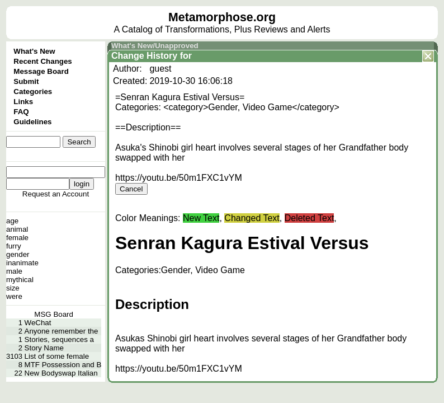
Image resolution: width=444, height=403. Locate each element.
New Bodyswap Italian (61, 373)
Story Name (44, 348)
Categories (32, 91)
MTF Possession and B (63, 364)
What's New (34, 51)
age (12, 221)
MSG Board (53, 314)
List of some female (57, 356)
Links (23, 101)
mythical (20, 279)
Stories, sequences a (59, 339)
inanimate (22, 263)
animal (17, 229)
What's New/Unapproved (155, 45)
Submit (26, 81)
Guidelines (32, 122)
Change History (144, 55)
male (14, 271)
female (17, 237)
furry (13, 246)
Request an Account (55, 194)
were (14, 296)
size (13, 288)
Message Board (41, 71)
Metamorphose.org (222, 17)
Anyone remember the (61, 331)
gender (18, 254)
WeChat (38, 322)
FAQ (21, 111)
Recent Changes (42, 61)
